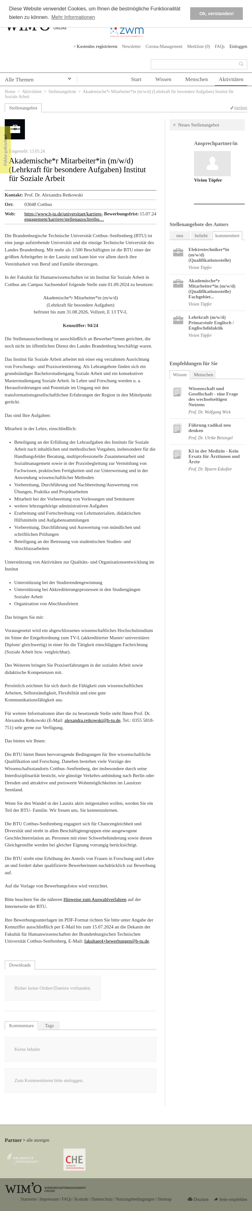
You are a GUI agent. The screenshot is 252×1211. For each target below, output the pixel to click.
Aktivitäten (231, 79)
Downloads (20, 965)
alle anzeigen (37, 1140)
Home (10, 91)
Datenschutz (102, 1199)
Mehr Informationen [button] (73, 17)
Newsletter (131, 46)
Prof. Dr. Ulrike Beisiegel (211, 438)
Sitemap (164, 1199)
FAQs (220, 46)
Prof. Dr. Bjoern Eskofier (210, 469)
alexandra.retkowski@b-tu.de (92, 720)
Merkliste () (198, 46)
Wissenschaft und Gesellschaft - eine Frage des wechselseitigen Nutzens (213, 396)
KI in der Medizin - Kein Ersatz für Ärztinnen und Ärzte (214, 456)
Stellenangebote (62, 91)
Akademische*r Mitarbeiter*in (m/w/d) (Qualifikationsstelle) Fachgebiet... (212, 288)
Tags (49, 1025)
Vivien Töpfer (208, 180)
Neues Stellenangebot (198, 124)
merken (240, 107)
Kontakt (81, 1199)
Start (136, 79)
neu (179, 235)
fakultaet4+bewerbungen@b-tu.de (116, 941)
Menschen (196, 79)
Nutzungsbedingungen (135, 1199)
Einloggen (238, 46)
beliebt (201, 235)
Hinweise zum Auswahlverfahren (94, 899)
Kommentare (21, 1025)
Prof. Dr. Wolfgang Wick (210, 412)
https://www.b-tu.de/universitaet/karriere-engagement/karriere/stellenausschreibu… (64, 216)
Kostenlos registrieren (97, 46)
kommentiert (227, 235)
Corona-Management (164, 46)
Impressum (49, 1199)
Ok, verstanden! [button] (216, 13)
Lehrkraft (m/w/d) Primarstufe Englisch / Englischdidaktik (211, 323)
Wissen (163, 79)
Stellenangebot (23, 107)
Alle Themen (19, 79)
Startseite (29, 1199)
